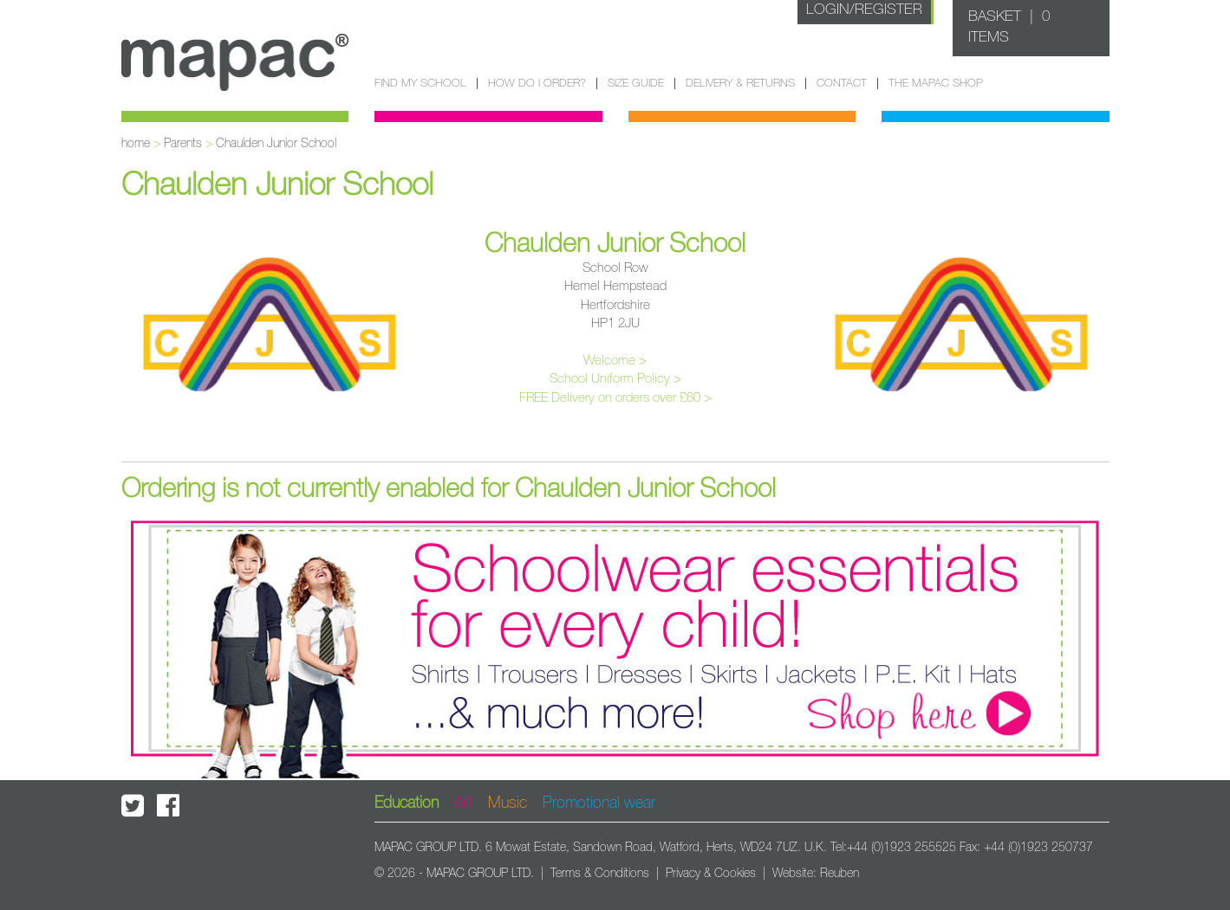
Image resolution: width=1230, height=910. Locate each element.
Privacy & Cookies (711, 874)
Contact (842, 83)
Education (406, 803)
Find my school (420, 83)
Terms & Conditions (599, 874)
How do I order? (537, 83)
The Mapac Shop (935, 83)
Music (507, 803)
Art (463, 803)
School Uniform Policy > (615, 378)
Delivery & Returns (740, 83)
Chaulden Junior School (276, 144)
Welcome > (615, 360)
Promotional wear (599, 803)
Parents (183, 144)
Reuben (839, 874)
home (135, 144)
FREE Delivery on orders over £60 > (615, 397)
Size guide (636, 83)
